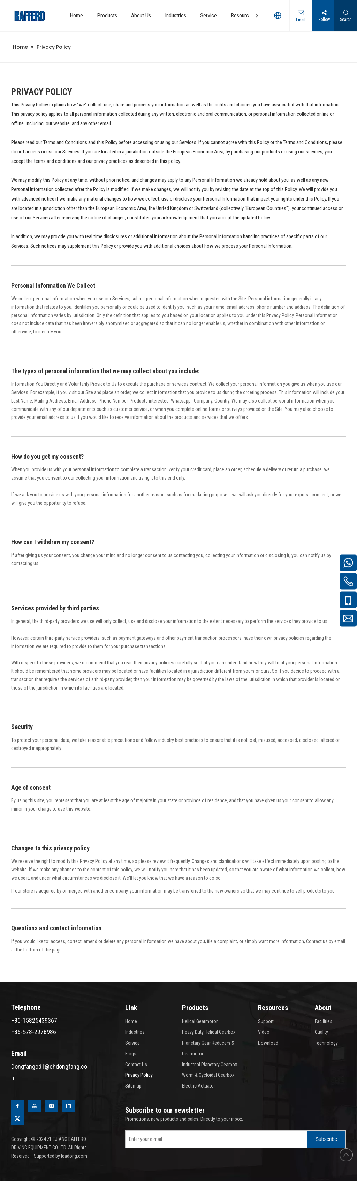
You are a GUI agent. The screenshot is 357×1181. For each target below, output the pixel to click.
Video (263, 1032)
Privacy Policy (139, 1075)
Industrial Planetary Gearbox (209, 1064)
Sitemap (133, 1086)
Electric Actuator (198, 1086)
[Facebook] (17, 1106)
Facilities (323, 1021)
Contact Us (136, 1064)
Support (266, 1021)
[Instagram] (51, 1106)
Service (132, 1043)
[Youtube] (34, 1106)
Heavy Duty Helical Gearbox (208, 1032)
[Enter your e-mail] (215, 1139)
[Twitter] (17, 1118)
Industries (135, 1032)
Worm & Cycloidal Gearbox (208, 1075)
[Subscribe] (326, 1139)
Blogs (130, 1053)
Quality (321, 1032)
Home (131, 1021)
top (346, 1154)
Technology (326, 1043)
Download (268, 1043)
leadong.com (74, 1156)
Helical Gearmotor (200, 1021)
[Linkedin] (68, 1106)
